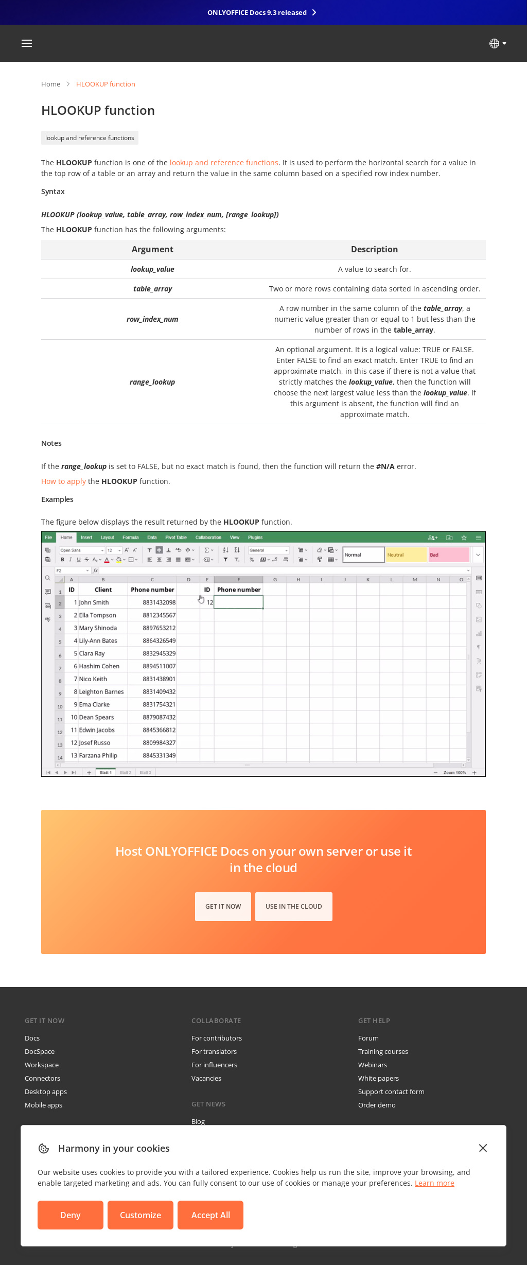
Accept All (210, 1215)
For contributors (216, 1038)
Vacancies (206, 1078)
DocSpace (40, 1051)
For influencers (214, 1064)
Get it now (223, 906)
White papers (378, 1078)
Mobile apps (43, 1105)
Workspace (42, 1064)
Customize (140, 1215)
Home (50, 84)
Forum (368, 1038)
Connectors (42, 1078)
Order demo (377, 1105)
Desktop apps (46, 1091)
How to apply (63, 481)
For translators (214, 1051)
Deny (70, 1215)
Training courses (383, 1051)
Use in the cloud (294, 906)
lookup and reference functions (89, 137)
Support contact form (391, 1091)
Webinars (372, 1064)
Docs (32, 1038)
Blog (198, 1121)
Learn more (434, 1183)
